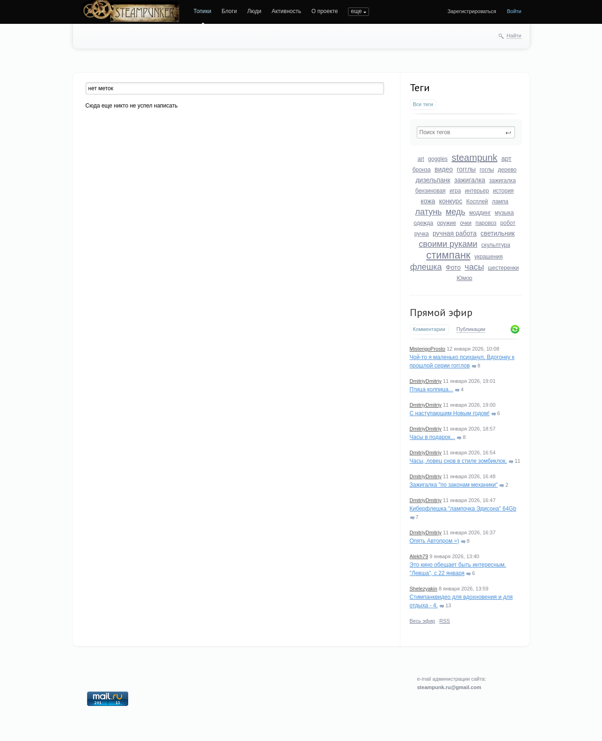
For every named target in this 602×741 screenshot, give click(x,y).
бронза (422, 169)
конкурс (451, 201)
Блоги (229, 11)
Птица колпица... (431, 389)
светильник (497, 233)
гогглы (466, 169)
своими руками (448, 244)
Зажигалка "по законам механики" (454, 485)
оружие (446, 223)
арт (506, 158)
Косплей (477, 201)
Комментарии (429, 329)
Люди (254, 11)
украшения (488, 256)
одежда (423, 223)
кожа (428, 201)
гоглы (486, 169)
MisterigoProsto (427, 349)
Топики (202, 11)
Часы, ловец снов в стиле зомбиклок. (458, 461)
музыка (504, 212)
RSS (444, 621)
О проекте (325, 11)
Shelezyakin (423, 588)
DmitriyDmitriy (426, 381)
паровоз (485, 223)
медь (455, 211)
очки (465, 223)
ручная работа (455, 233)
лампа (500, 201)
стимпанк (448, 255)
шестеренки (503, 268)
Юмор (464, 278)
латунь (428, 211)
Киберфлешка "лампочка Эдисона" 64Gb (463, 508)
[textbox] (466, 132)
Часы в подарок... (433, 437)
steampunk (474, 157)
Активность (286, 11)
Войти (514, 11)
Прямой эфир (441, 312)
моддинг (480, 212)
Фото (453, 267)
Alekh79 (419, 556)
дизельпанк (432, 180)
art (421, 159)
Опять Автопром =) (434, 541)
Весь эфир (422, 621)
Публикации (471, 329)
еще (356, 11)
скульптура (495, 245)
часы (474, 267)
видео (444, 169)
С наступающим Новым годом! (450, 413)
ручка (421, 233)
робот (507, 223)
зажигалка (469, 180)
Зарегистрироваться (472, 11)
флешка (426, 267)
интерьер (477, 190)
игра (455, 190)
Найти (514, 35)
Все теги (423, 104)
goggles (438, 159)
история (503, 190)
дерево (507, 169)
